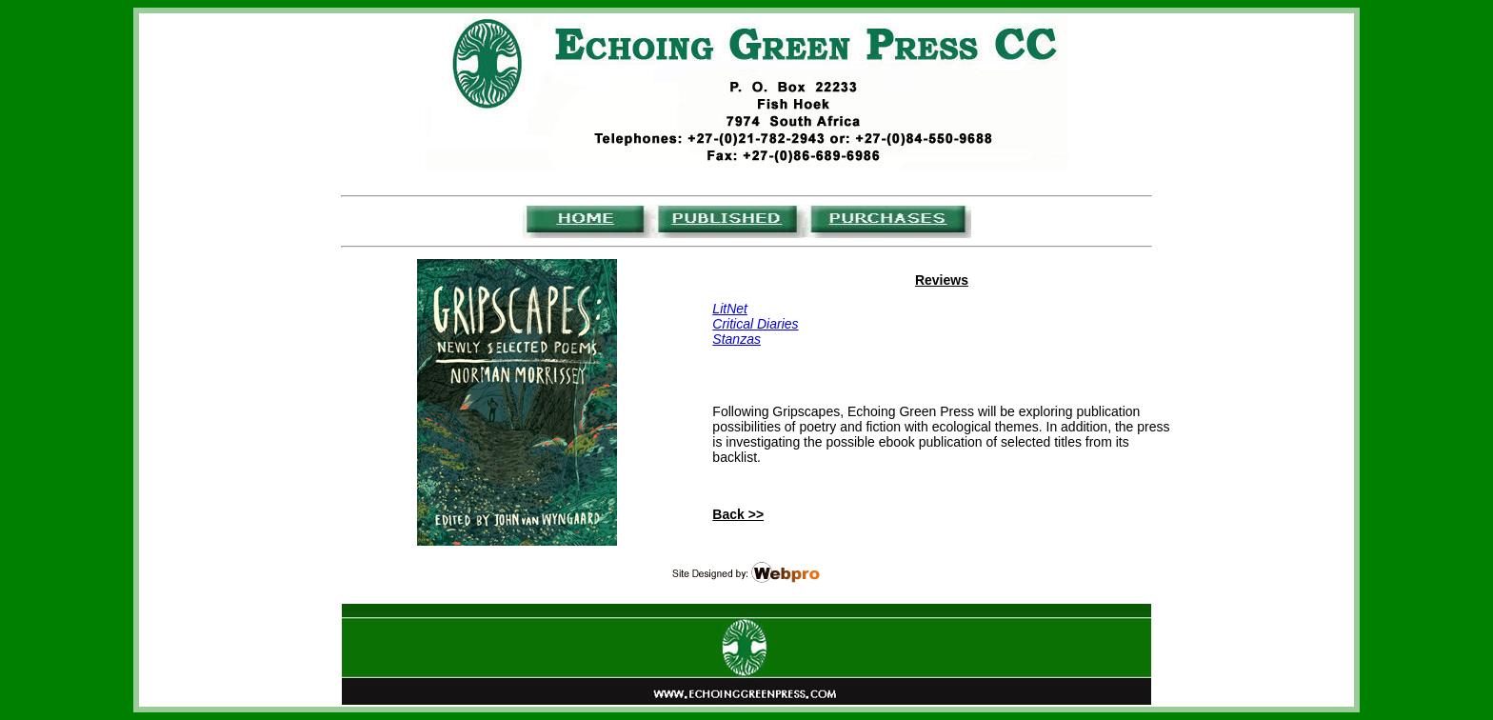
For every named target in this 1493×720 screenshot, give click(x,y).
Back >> (738, 514)
